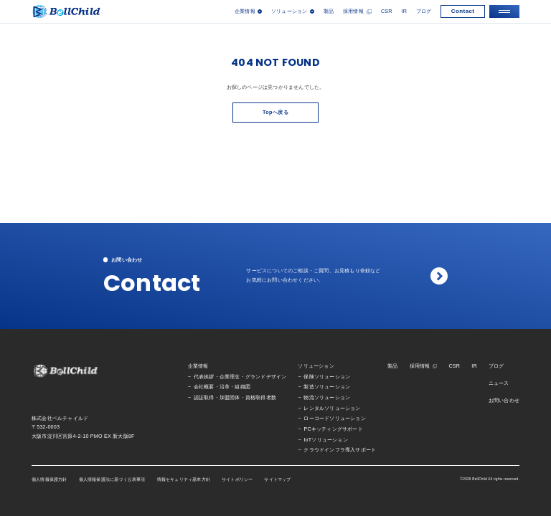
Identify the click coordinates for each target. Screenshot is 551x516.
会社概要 (204, 387)
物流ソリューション (326, 398)
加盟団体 (230, 398)
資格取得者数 (260, 398)
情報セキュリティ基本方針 (183, 479)
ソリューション (316, 366)
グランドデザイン (266, 377)
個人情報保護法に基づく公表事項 (112, 479)
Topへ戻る (275, 112)
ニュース (499, 383)
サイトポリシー (237, 479)
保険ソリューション (326, 377)
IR (404, 11)
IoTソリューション (325, 440)
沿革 (225, 387)
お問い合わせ (504, 400)
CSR (386, 11)
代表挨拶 (204, 377)
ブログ (424, 11)
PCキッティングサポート (332, 429)
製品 (329, 11)
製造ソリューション (326, 387)
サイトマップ (277, 479)
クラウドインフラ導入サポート (339, 450)
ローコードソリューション (334, 418)
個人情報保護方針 (49, 479)
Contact (463, 11)
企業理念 (230, 377)
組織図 (242, 387)
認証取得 (204, 398)
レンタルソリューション (331, 408)
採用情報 (353, 11)
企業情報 (198, 366)
